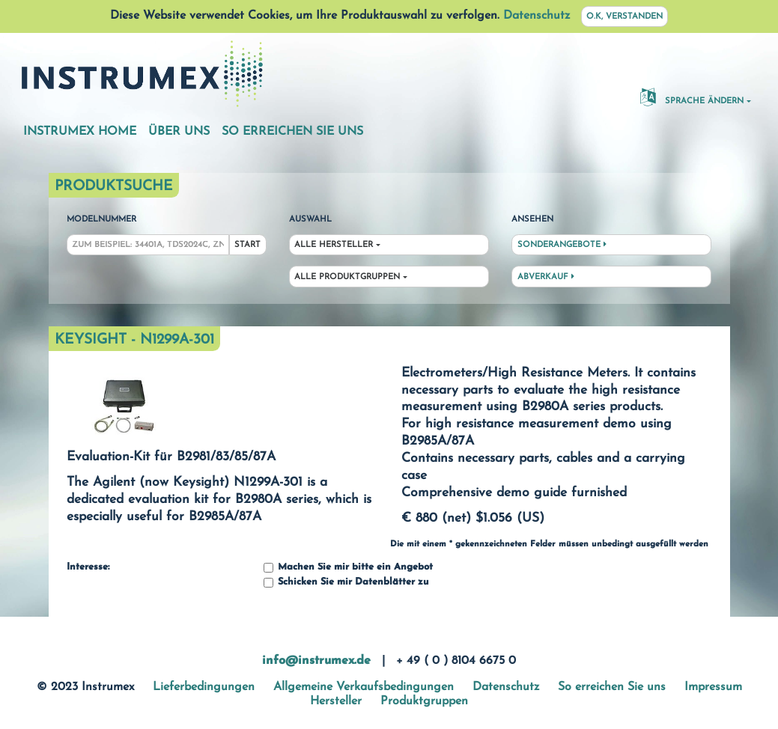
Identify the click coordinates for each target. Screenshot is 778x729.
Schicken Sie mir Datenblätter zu (346, 583)
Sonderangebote (562, 244)
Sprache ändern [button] (692, 97)
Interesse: (88, 567)
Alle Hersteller (333, 245)
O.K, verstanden (624, 17)
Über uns (179, 132)
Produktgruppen (424, 701)
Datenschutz (536, 16)
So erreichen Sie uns (292, 132)
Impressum (713, 687)
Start (247, 245)
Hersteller (336, 701)
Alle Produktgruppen (347, 277)
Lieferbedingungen (204, 687)
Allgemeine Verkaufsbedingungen (363, 687)
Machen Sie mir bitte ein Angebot (348, 568)
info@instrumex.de (316, 661)
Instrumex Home (79, 132)
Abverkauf (545, 276)
